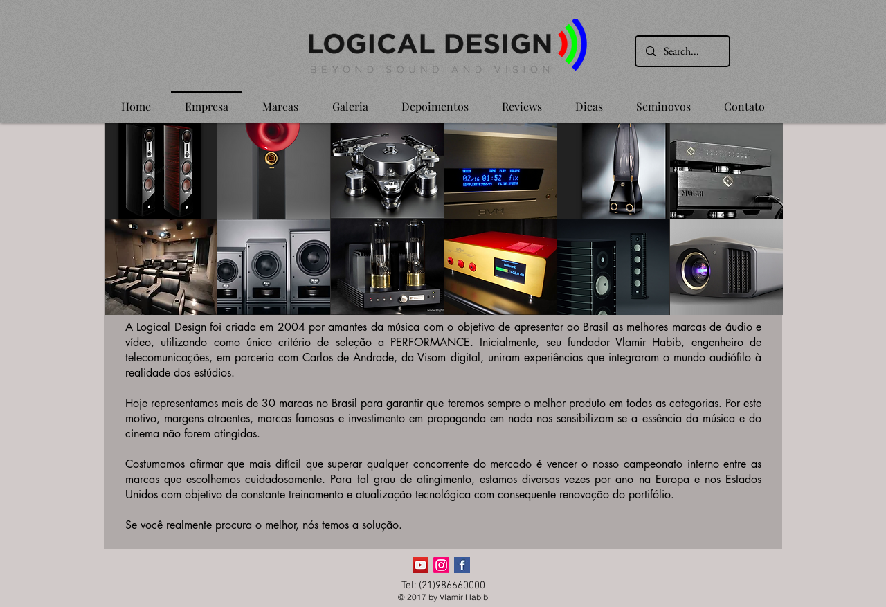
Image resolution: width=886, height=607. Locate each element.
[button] (161, 171)
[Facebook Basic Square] (462, 565)
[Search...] (682, 51)
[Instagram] (441, 565)
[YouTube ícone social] (420, 565)
